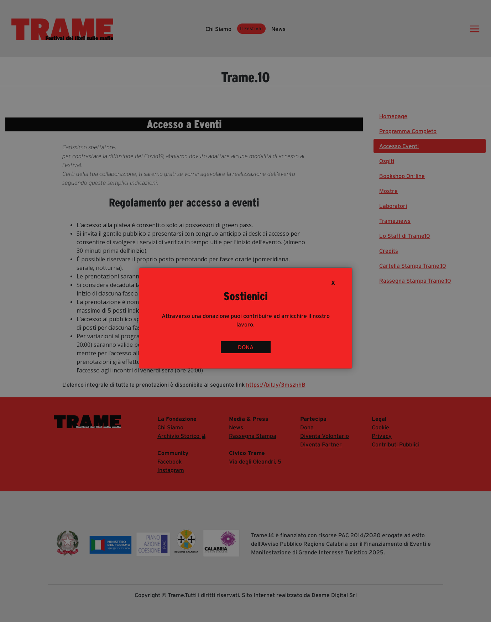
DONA (246, 347)
